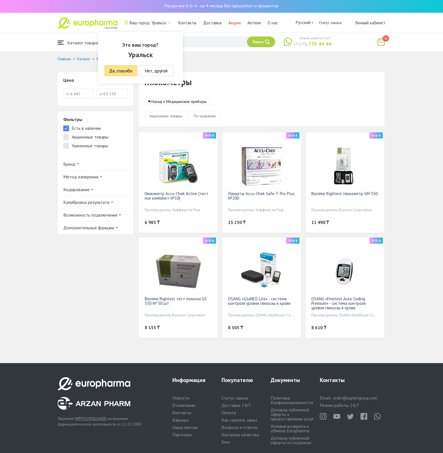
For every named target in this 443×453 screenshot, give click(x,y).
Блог (226, 442)
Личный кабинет (370, 22)
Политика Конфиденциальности (292, 400)
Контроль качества (240, 434)
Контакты (187, 22)
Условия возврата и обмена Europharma (290, 428)
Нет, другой (156, 71)
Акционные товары (165, 115)
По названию (205, 115)
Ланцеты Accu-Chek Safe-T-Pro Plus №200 (261, 196)
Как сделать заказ (239, 420)
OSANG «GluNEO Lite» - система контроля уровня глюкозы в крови (259, 301)
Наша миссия (184, 427)
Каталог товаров (79, 43)
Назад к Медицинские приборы (179, 101)
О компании (183, 405)
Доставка (212, 22)
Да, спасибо (121, 71)
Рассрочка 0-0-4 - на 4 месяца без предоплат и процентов (221, 5)
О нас (273, 22)
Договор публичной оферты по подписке (291, 440)
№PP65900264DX (91, 418)
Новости (180, 398)
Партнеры (182, 434)
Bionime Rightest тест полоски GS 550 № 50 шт (176, 301)
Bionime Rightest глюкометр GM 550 (344, 193)
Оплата (229, 412)
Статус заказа (330, 22)
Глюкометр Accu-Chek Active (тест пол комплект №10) (176, 196)
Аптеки (254, 22)
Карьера (180, 420)
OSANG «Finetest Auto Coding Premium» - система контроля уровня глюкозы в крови (338, 303)
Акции (234, 22)
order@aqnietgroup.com (355, 398)
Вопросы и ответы (240, 427)
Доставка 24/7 (236, 405)
